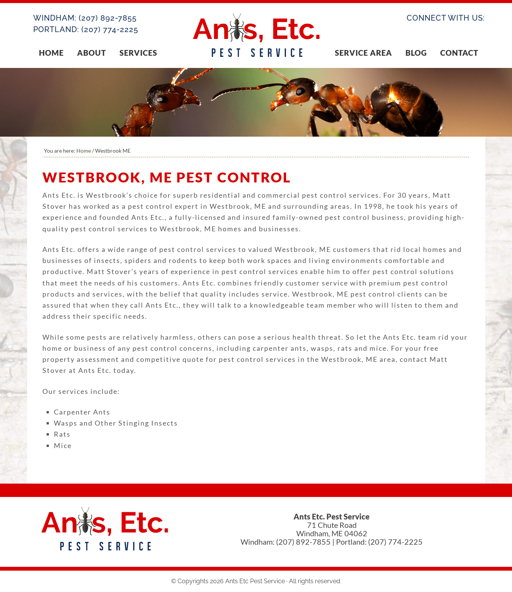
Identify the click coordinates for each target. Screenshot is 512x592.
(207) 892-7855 (108, 18)
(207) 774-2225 (109, 29)
